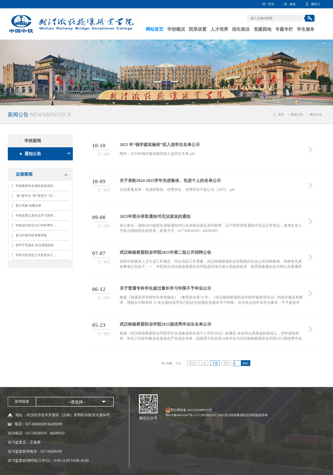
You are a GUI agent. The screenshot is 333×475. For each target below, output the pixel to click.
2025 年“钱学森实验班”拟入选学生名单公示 (160, 144)
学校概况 (176, 29)
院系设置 (198, 29)
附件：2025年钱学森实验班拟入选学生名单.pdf (157, 154)
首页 (281, 114)
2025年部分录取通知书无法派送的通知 (155, 216)
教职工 (316, 4)
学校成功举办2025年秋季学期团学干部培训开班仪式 (38, 225)
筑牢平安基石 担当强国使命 (35, 245)
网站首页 (154, 29)
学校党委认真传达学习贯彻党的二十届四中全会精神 (38, 215)
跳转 (245, 363)
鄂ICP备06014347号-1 (180, 415)
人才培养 (219, 29)
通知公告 (316, 114)
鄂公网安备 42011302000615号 (191, 410)
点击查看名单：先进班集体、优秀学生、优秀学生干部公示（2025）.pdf (177, 190)
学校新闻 (47, 140)
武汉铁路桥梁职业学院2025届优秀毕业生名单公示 (165, 324)
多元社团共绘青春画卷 (31, 235)
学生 (271, 4)
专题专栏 (284, 29)
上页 (203, 363)
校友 (293, 4)
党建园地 (262, 29)
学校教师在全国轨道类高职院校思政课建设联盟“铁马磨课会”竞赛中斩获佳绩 (38, 186)
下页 (215, 363)
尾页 (226, 363)
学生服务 (306, 29)
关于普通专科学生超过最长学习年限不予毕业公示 (165, 288)
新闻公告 (297, 114)
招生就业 (241, 29)
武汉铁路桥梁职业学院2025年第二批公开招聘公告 (165, 252)
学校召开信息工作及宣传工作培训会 (38, 255)
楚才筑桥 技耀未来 (28, 205)
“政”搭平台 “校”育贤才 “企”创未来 (38, 196)
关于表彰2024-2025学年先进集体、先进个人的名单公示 (170, 180)
